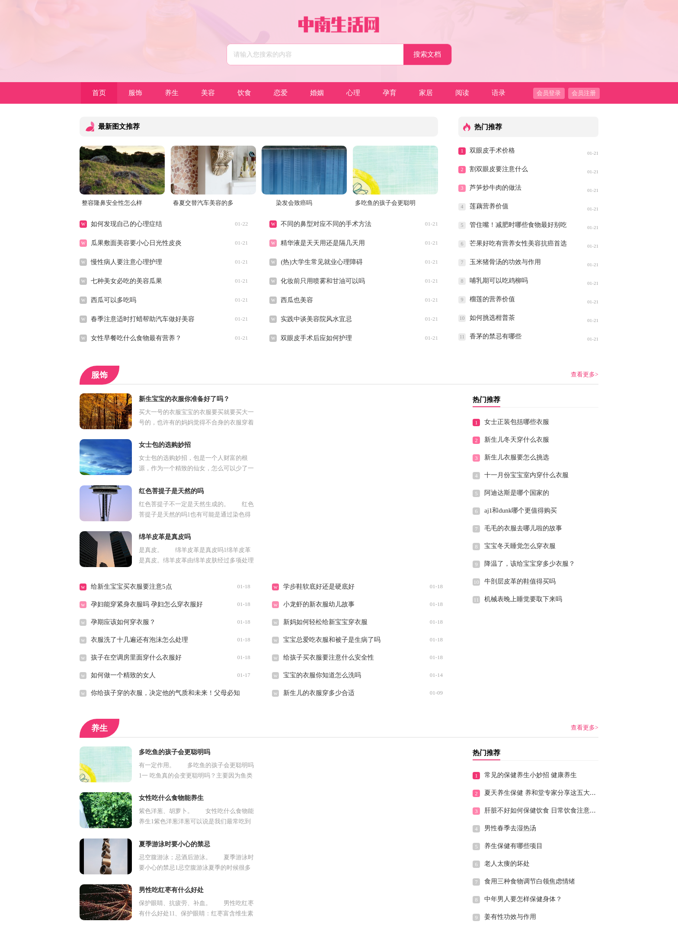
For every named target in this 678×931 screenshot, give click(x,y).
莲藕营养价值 (489, 206)
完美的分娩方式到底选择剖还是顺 (332, 756)
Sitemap (400, 921)
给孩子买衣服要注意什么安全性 (328, 565)
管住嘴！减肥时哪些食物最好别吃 (518, 224)
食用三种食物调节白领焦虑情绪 (529, 789)
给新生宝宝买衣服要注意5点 (131, 494)
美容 (208, 92)
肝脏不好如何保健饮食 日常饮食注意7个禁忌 (548, 718)
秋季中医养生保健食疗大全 (322, 809)
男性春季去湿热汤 (510, 736)
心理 (353, 92)
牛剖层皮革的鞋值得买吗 (520, 581)
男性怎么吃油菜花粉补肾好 (322, 827)
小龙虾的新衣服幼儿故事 (319, 512)
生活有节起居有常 (309, 845)
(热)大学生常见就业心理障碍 (322, 261)
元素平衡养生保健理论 (123, 845)
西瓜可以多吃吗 (113, 300)
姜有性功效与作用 (510, 825)
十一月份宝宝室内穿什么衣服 (526, 475)
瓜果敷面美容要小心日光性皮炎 (136, 242)
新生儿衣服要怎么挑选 (516, 457)
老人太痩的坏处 (507, 771)
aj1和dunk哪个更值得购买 (520, 510)
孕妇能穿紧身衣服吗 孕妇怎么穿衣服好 (147, 512)
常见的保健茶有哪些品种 (126, 791)
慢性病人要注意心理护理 (126, 261)
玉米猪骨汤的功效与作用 (505, 261)
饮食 (244, 92)
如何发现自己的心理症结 (126, 223)
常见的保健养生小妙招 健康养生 (530, 683)
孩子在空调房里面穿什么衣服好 (136, 565)
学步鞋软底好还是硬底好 (319, 494)
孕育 (390, 92)
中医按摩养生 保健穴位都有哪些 (137, 827)
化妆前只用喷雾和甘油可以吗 (323, 280)
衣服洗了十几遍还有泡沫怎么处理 (139, 548)
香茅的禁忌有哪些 (495, 336)
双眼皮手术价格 (492, 150)
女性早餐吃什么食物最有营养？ (136, 338)
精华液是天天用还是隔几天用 (323, 242)
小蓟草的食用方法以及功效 (130, 809)
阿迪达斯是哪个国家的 (516, 492)
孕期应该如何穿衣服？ (123, 530)
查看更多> (584, 374)
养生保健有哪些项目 (513, 754)
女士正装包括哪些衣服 (516, 421)
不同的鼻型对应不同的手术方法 (326, 223)
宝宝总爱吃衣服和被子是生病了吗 (332, 548)
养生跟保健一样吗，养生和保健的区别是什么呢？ (354, 791)
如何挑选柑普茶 (492, 317)
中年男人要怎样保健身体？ (523, 807)
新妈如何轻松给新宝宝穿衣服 (325, 530)
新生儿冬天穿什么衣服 (516, 439)
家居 (426, 92)
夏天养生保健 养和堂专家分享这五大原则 (543, 701)
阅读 (462, 92)
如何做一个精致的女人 (123, 583)
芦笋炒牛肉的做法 (495, 187)
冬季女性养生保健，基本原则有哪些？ (146, 862)
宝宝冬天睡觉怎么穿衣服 (520, 545)
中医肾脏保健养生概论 (516, 842)
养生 (172, 92)
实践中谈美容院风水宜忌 (316, 319)
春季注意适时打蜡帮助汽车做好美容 (143, 319)
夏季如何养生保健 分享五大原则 (137, 756)
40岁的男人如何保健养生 (520, 860)
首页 (99, 92)
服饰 (135, 92)
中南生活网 (322, 921)
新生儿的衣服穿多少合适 (319, 601)
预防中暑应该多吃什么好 (319, 774)
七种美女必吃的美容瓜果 (126, 280)
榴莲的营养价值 (492, 299)
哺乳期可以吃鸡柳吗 (499, 280)
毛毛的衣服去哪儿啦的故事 (523, 528)
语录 (498, 92)
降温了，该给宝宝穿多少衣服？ (529, 563)
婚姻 (317, 92)
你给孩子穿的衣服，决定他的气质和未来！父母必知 (165, 601)
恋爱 (281, 92)
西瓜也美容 (297, 300)
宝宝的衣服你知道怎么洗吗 (322, 583)
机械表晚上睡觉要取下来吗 (523, 599)
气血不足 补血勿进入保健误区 (326, 862)
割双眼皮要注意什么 (499, 169)
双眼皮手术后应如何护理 (316, 338)
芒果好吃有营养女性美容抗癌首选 (518, 243)
